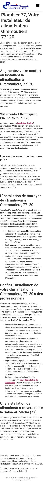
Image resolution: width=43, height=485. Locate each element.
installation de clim (25, 123)
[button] (38, 6)
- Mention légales (17, 480)
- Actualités (27, 480)
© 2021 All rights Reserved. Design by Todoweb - (21, 478)
